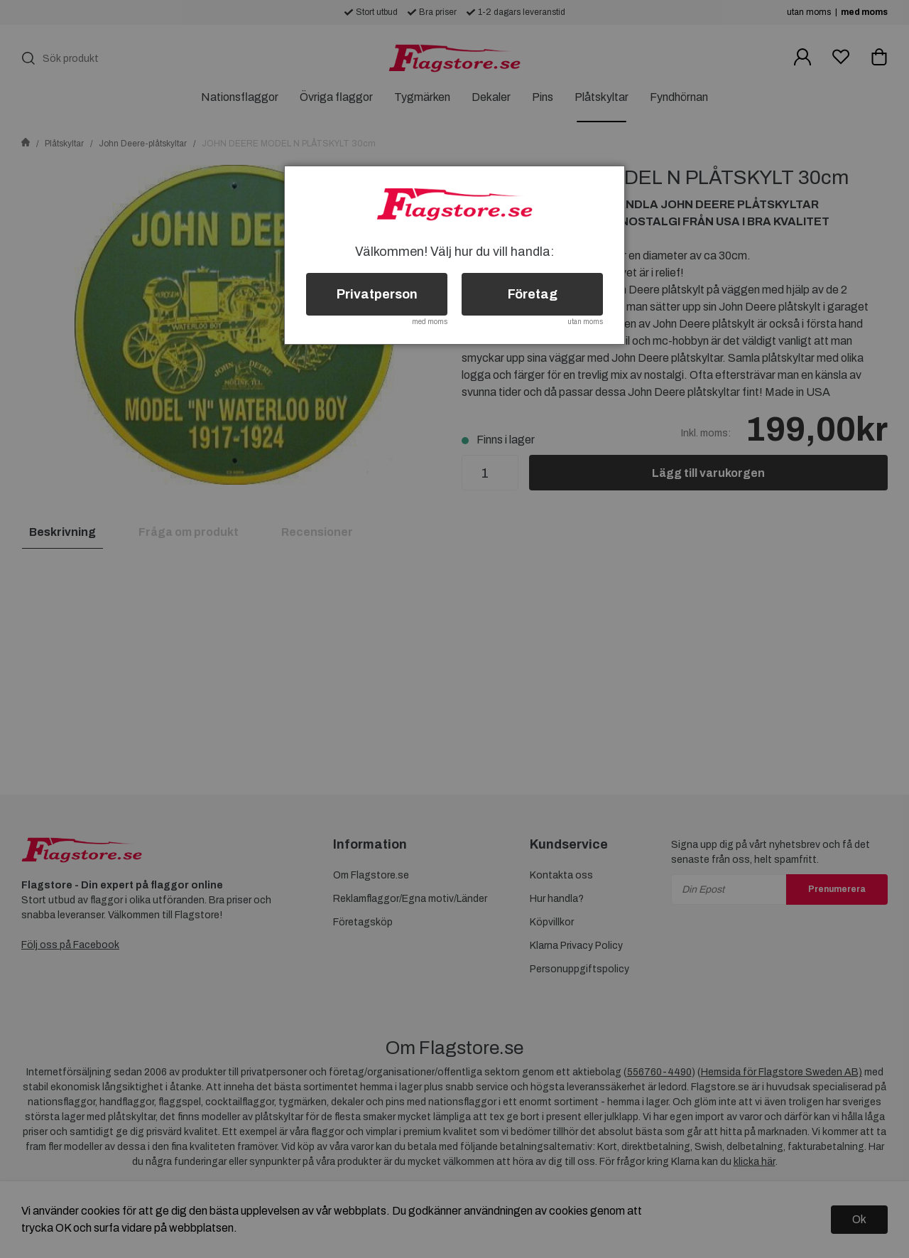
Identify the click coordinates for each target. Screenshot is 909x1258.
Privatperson (377, 294)
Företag (532, 294)
